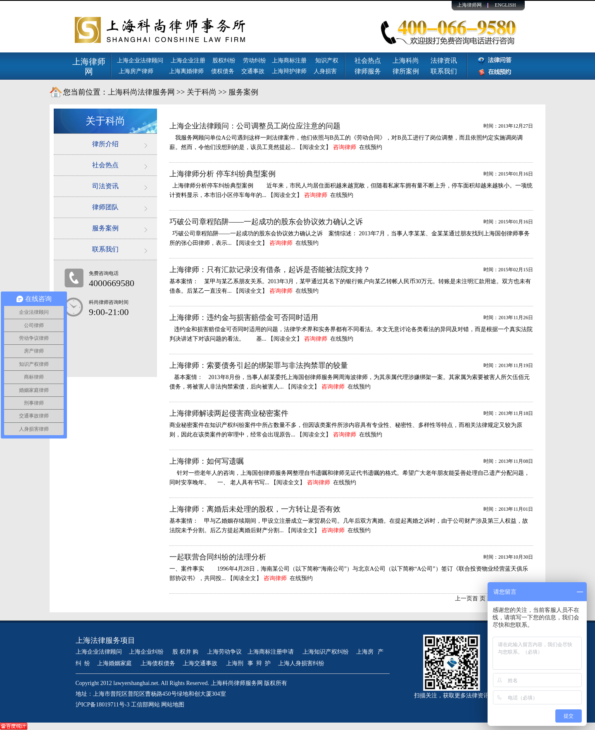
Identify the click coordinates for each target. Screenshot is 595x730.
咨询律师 (344, 147)
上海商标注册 (290, 60)
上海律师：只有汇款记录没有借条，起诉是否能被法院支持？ (269, 269)
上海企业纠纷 (146, 652)
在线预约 (370, 147)
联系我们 (444, 71)
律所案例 (406, 71)
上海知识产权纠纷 (325, 652)
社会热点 (368, 60)
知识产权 (326, 60)
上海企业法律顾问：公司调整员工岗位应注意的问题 (254, 126)
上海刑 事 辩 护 (248, 663)
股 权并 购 (186, 652)
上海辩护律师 (290, 71)
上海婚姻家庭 (115, 663)
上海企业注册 (188, 60)
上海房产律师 (136, 71)
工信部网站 (145, 705)
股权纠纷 (224, 60)
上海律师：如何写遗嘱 (206, 461)
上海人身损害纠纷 (301, 663)
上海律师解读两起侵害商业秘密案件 (228, 413)
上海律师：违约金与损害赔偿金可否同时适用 (243, 317)
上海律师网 (469, 5)
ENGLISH (505, 5)
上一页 (463, 598)
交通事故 (252, 71)
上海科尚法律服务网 (141, 92)
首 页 (479, 598)
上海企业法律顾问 (140, 60)
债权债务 (222, 71)
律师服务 (368, 71)
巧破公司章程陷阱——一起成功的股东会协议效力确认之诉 (266, 222)
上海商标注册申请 (271, 652)
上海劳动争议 (224, 652)
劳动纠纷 (254, 60)
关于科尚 (202, 92)
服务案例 (243, 92)
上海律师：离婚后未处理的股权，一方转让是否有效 (254, 509)
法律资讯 (444, 60)
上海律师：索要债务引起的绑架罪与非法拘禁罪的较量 (258, 365)
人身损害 (325, 71)
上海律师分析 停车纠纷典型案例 (222, 174)
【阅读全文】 (314, 147)
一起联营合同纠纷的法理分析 (217, 557)
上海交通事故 (201, 663)
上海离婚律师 (186, 71)
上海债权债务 (157, 663)
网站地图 (172, 705)
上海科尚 (406, 60)
